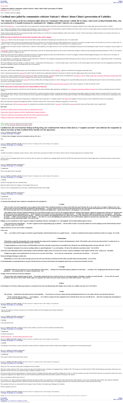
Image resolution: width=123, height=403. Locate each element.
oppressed (21, 73)
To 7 (15, 340)
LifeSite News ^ (4, 10)
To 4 (15, 194)
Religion (120, 1)
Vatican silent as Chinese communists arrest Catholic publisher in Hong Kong (25, 86)
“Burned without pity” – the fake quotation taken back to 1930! (16, 336)
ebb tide (19, 132)
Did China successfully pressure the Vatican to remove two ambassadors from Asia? (22, 109)
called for (66, 98)
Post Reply (3, 133)
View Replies (17, 133)
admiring (58, 70)
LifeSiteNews (9, 26)
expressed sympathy (22, 104)
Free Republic (4, 1)
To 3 (15, 177)
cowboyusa (20, 327)
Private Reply (10, 133)
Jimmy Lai (4, 39)
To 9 (15, 351)
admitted (15, 101)
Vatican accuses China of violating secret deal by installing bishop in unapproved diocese (23, 112)
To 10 (15, 363)
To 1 (15, 145)
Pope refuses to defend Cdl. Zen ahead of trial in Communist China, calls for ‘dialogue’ (28, 37)
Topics (114, 2)
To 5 (15, 304)
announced (73, 104)
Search (6, 2)
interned (26, 79)
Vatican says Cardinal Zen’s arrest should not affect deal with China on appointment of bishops (24, 114)
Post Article (119, 2)
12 (1, 391)
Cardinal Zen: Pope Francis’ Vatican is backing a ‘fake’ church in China (19, 117)
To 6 (15, 317)
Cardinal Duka (4, 50)
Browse (2, 2)
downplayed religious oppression (61, 84)
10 (1, 350)
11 (1, 361)
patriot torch (20, 164)
